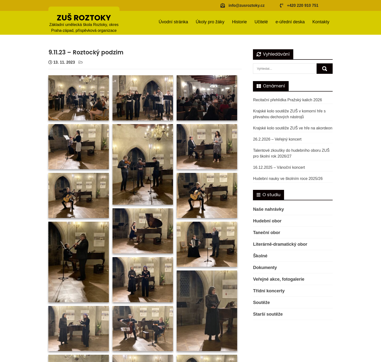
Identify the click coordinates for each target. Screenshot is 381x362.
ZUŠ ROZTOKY (84, 17)
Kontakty (320, 21)
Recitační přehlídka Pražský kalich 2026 (287, 100)
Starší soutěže (268, 314)
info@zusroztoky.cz (246, 5)
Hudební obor (267, 221)
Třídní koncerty (269, 290)
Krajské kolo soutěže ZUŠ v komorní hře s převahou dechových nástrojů (289, 114)
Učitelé (261, 21)
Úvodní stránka (173, 21)
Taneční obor (266, 232)
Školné (260, 255)
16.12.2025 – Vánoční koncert (279, 167)
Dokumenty (265, 267)
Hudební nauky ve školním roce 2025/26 (287, 179)
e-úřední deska (290, 21)
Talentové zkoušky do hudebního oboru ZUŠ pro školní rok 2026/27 (291, 153)
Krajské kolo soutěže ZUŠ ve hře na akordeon (292, 128)
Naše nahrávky (268, 209)
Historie (239, 21)
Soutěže (261, 302)
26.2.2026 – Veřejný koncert (277, 139)
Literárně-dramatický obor (280, 244)
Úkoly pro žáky (210, 21)
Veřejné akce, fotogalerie (278, 279)
